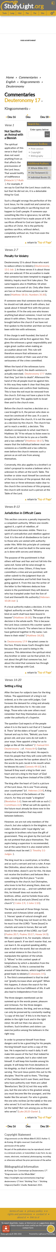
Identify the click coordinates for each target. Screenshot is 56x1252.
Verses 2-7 (11, 249)
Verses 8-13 (11, 506)
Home (10, 77)
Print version (37, 148)
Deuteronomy (15, 86)
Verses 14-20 (12, 680)
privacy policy (35, 1210)
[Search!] (47, 134)
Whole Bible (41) (39, 168)
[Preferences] (52, 13)
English (10, 82)
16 (11, 117)
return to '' (39, 242)
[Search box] (36, 134)
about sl (21, 1217)
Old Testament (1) (39, 172)
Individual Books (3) (40, 177)
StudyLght (18, 6)
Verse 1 (9, 125)
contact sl (41, 1214)
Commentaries (28, 77)
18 (44, 117)
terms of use (16, 1210)
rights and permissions (19, 1214)
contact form (28, 1228)
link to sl (34, 1217)
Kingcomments (30, 82)
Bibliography (37, 155)
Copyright (35, 152)
